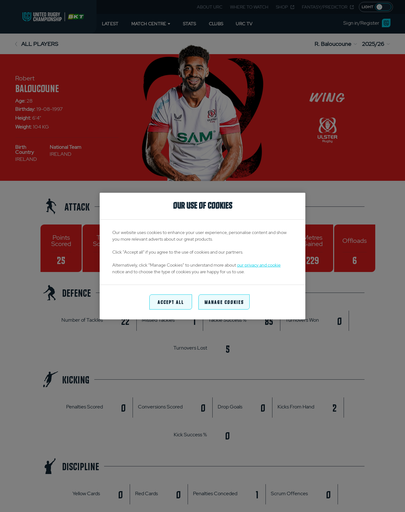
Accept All (171, 302)
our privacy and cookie (259, 265)
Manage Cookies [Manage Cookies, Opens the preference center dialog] (224, 302)
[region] (202, 256)
